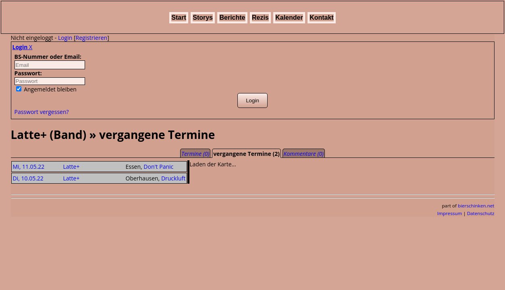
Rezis (260, 17)
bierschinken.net (476, 206)
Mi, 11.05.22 (29, 166)
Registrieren (92, 37)
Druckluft (173, 178)
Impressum (449, 213)
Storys (203, 17)
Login (65, 37)
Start (178, 17)
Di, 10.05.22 (28, 178)
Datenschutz (481, 213)
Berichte (232, 17)
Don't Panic (158, 166)
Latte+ (71, 166)
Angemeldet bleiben (46, 89)
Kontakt (322, 17)
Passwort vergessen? (42, 112)
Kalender (289, 17)
